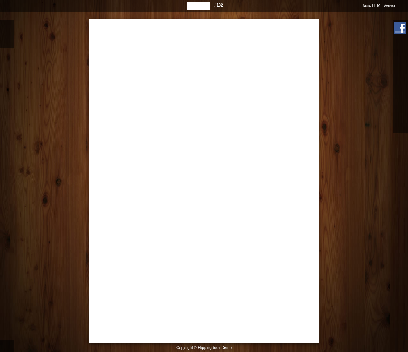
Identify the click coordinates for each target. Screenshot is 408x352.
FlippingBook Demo (215, 347)
